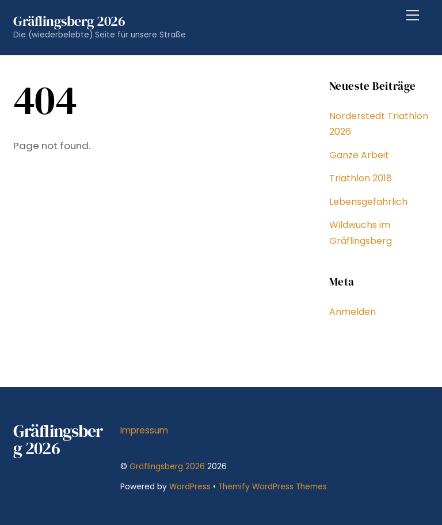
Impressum (144, 430)
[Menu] (412, 15)
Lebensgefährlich (368, 201)
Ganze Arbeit (359, 155)
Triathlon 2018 (360, 178)
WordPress (190, 486)
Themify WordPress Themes (272, 486)
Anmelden (352, 311)
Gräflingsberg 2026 (167, 466)
